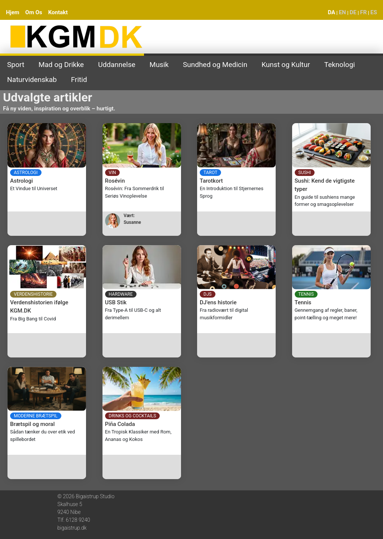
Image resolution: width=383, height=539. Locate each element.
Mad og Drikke (61, 64)
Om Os (33, 12)
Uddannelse (116, 64)
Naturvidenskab (32, 79)
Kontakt (58, 12)
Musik (159, 64)
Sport (15, 64)
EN (342, 12)
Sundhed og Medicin (215, 64)
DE (353, 12)
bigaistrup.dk (72, 528)
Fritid (79, 79)
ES (373, 12)
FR (363, 12)
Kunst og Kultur (285, 64)
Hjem (12, 12)
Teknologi (339, 64)
